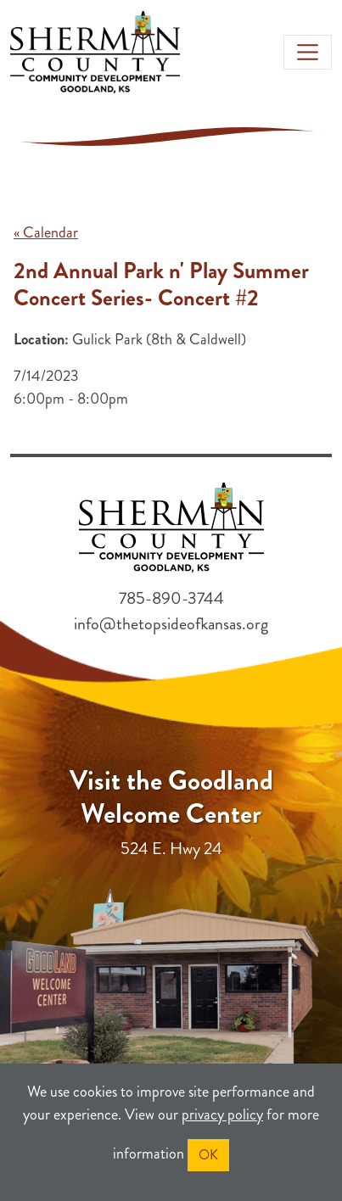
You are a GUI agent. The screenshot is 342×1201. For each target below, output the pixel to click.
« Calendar (46, 232)
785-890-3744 (171, 598)
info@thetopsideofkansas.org (171, 624)
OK (208, 1155)
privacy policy (222, 1114)
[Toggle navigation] (308, 52)
